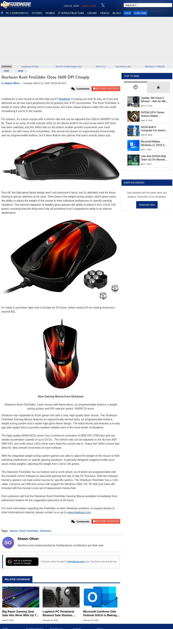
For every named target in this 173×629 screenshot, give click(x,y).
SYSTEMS (37, 13)
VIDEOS (104, 13)
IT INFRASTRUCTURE (71, 13)
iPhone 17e (100, 67)
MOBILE (50, 13)
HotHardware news (76, 561)
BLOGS (117, 13)
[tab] (135, 87)
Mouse (14, 530)
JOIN (76, 6)
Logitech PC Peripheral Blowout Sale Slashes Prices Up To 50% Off (58, 613)
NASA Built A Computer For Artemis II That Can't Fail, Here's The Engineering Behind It (154, 129)
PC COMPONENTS (17, 13)
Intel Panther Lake (123, 67)
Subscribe (140, 13)
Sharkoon (64, 99)
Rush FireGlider (28, 530)
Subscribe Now (147, 204)
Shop (127, 13)
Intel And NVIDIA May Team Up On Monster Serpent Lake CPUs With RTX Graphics (153, 158)
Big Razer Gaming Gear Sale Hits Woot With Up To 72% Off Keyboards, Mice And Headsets (20, 613)
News (20, 71)
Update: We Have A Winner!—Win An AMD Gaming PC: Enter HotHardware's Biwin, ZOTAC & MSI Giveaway (154, 99)
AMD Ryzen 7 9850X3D (155, 67)
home (6, 71)
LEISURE (92, 13)
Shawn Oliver (28, 539)
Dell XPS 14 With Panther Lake (68, 67)
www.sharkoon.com (79, 512)
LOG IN (68, 6)
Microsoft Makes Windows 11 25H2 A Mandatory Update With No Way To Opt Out (153, 143)
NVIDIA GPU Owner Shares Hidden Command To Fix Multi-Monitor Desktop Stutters (154, 114)
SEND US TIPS (89, 6)
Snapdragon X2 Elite (30, 67)
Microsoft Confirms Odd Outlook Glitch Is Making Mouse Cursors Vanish (100, 613)
